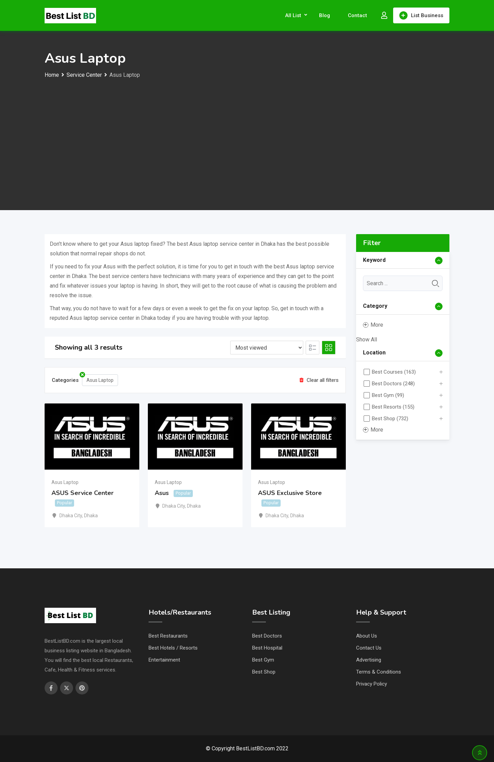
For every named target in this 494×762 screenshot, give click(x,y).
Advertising (368, 660)
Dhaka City (70, 515)
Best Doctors (267, 636)
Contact (357, 15)
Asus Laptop (98, 378)
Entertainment (164, 660)
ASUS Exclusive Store (290, 493)
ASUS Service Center (82, 493)
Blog (324, 15)
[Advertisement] (247, 131)
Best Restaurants (168, 636)
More (373, 325)
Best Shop (263, 672)
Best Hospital (267, 648)
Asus (162, 493)
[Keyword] (403, 283)
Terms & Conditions (378, 672)
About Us (366, 636)
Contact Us (368, 648)
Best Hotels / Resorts (173, 648)
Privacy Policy (371, 684)
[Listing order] (266, 347)
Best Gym (263, 660)
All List (293, 15)
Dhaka (91, 515)
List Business (421, 15)
